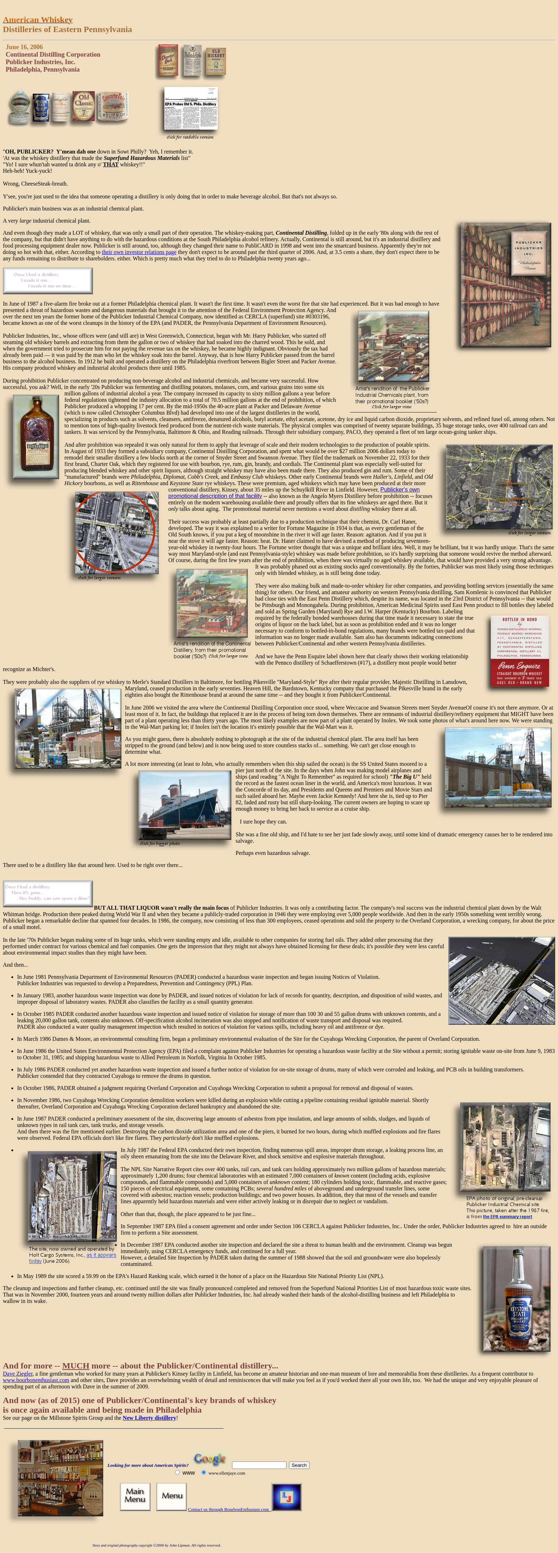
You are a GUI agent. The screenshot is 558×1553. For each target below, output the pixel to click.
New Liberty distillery (149, 1418)
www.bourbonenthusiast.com (36, 1380)
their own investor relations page (139, 252)
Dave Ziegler (17, 1374)
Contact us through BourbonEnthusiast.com (229, 1509)
